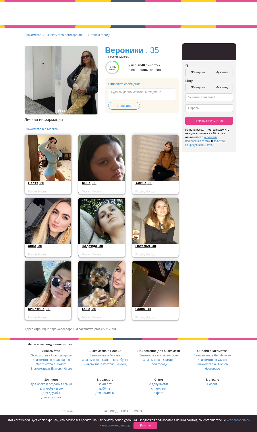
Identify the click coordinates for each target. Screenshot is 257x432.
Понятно (145, 425)
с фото (159, 393)
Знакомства (33, 35)
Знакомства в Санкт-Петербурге (105, 360)
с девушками (158, 384)
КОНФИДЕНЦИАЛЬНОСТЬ (123, 411)
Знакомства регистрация (65, 35)
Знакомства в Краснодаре (51, 360)
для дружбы (51, 393)
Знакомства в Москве (105, 355)
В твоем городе (99, 35)
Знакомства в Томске (51, 364)
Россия (212, 384)
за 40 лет (105, 384)
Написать (124, 106)
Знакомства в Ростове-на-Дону (105, 364)
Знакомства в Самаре (158, 360)
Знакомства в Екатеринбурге (51, 368)
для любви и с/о (51, 388)
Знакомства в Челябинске (212, 355)
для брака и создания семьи (51, 384)
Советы (67, 411)
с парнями (158, 388)
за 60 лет (105, 388)
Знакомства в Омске (212, 360)
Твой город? (158, 364)
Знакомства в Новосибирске (51, 355)
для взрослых (51, 397)
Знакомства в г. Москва (41, 129)
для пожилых (105, 393)
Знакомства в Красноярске (158, 355)
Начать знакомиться (209, 121)
